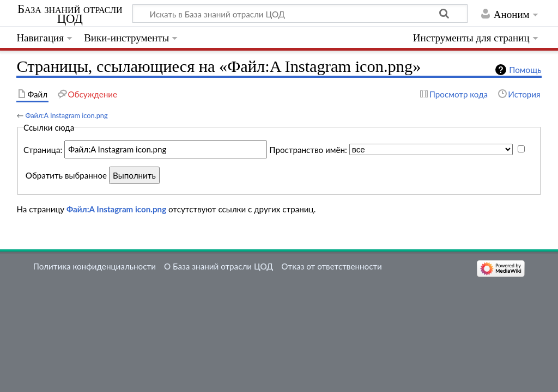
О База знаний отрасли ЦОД (218, 266)
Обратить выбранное (66, 175)
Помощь (525, 70)
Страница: (42, 149)
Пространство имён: (308, 149)
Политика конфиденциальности (94, 266)
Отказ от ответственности (331, 266)
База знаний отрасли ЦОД (70, 14)
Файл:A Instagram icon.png (66, 115)
